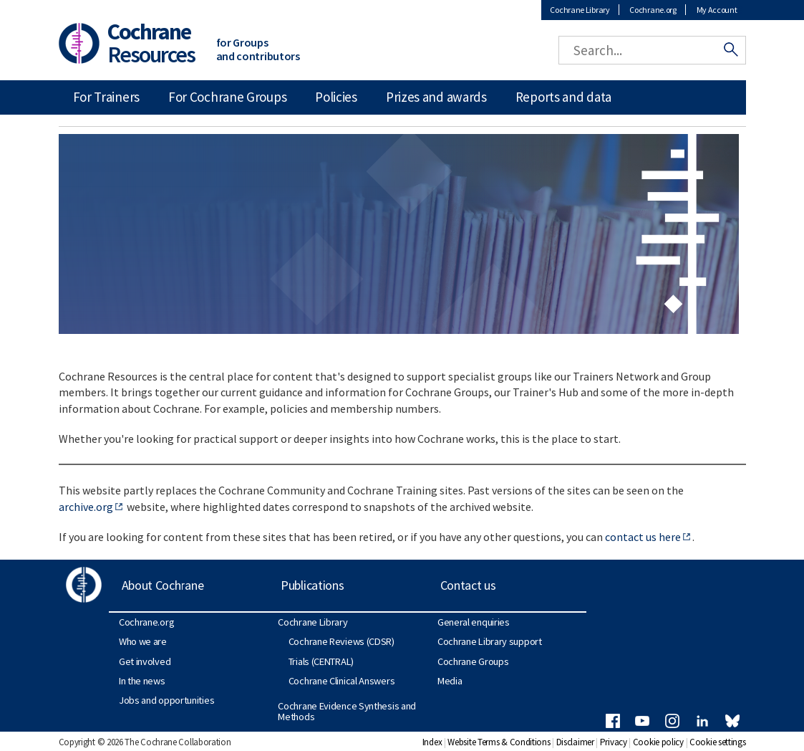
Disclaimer (575, 742)
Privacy (613, 742)
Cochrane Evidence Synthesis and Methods (347, 710)
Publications (312, 585)
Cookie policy (658, 742)
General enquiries (473, 622)
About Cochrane (163, 585)
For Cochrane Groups (227, 96)
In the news (142, 680)
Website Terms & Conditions (498, 742)
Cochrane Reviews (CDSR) (341, 641)
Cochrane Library (579, 9)
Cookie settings (717, 742)
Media (449, 680)
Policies (336, 96)
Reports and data (563, 96)
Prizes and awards (436, 96)
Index (432, 742)
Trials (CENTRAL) (321, 661)
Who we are (143, 641)
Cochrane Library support (489, 641)
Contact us (468, 585)
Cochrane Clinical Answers (342, 680)
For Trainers (106, 96)
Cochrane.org (652, 9)
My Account (717, 9)
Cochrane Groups (473, 661)
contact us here (643, 537)
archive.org (86, 506)
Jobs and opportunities (166, 700)
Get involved (144, 661)
